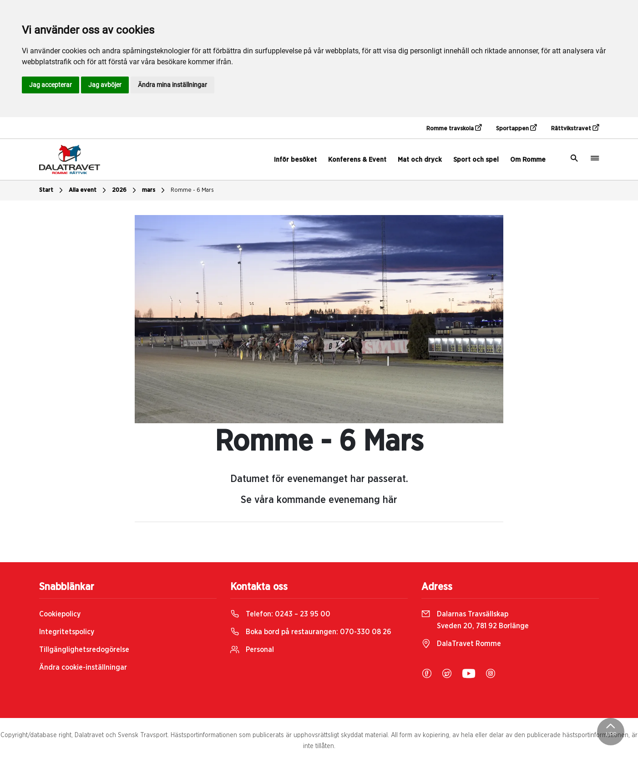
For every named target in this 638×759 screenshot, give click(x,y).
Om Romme (528, 159)
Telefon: (280, 614)
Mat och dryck (420, 159)
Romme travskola (453, 128)
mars (154, 190)
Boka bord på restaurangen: (310, 632)
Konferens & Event (357, 159)
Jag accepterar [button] (50, 84)
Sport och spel (476, 159)
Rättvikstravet (575, 128)
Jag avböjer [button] (105, 84)
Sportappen (516, 128)
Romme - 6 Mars (192, 190)
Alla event (88, 190)
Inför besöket (295, 159)
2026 (125, 190)
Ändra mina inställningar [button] (172, 84)
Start (52, 190)
